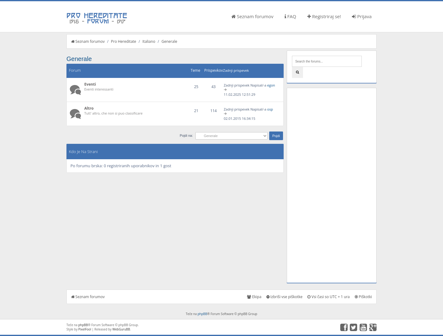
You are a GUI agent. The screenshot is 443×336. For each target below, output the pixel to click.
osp (270, 109)
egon (271, 85)
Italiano (148, 41)
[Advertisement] (331, 185)
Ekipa (254, 296)
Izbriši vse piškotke (284, 296)
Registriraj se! (324, 16)
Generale (169, 41)
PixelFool (84, 329)
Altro (89, 108)
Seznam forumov (252, 16)
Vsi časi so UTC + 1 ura (328, 296)
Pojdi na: (186, 135)
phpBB (202, 314)
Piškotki (363, 296)
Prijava (362, 16)
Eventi (90, 84)
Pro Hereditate (123, 41)
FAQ (290, 16)
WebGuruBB (121, 329)
